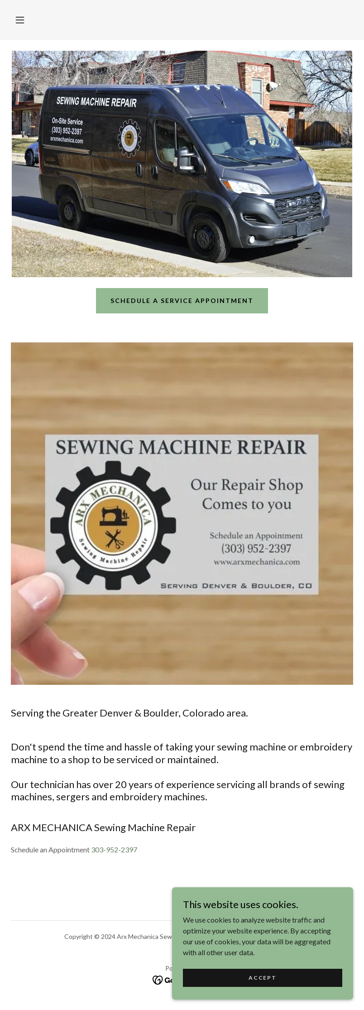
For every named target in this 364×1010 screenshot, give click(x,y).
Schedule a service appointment (182, 300)
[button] (20, 20)
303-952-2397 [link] (114, 849)
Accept (262, 977)
